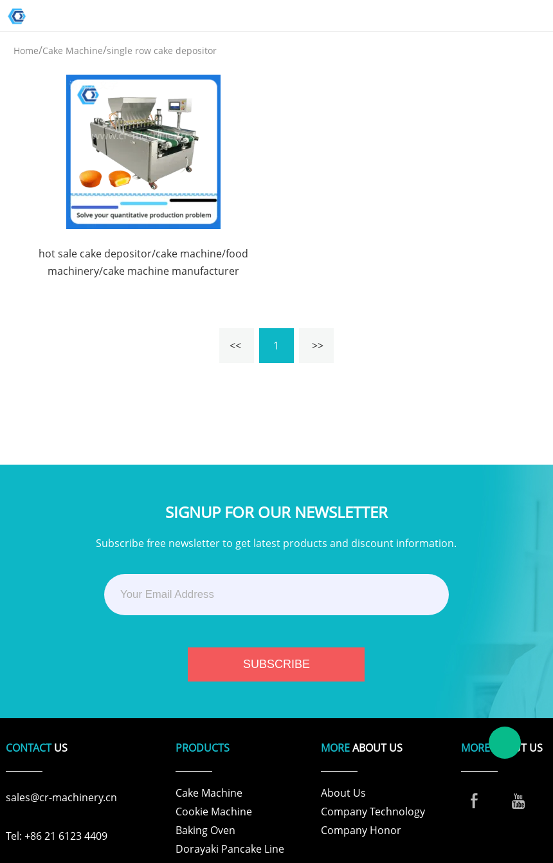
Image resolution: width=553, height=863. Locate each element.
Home (26, 50)
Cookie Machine (214, 811)
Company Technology (373, 811)
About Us (343, 793)
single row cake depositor (162, 50)
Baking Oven (205, 830)
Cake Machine (72, 50)
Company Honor (361, 830)
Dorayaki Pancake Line (230, 849)
